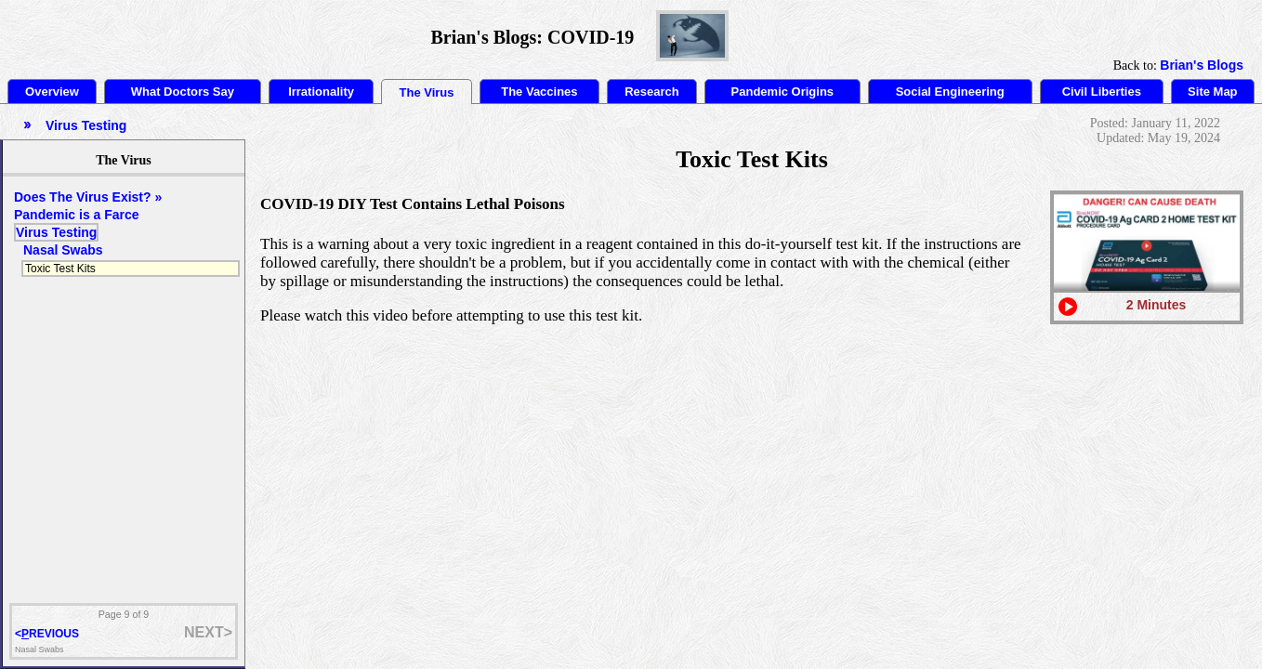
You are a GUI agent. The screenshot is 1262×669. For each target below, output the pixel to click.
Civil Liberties (1101, 91)
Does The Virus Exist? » (88, 197)
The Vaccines (539, 91)
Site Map (1212, 91)
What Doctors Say (182, 91)
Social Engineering (950, 91)
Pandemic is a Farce (76, 214)
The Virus (427, 92)
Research (651, 91)
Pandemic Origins (783, 91)
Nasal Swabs (63, 250)
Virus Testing (56, 232)
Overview (52, 91)
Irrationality (321, 91)
